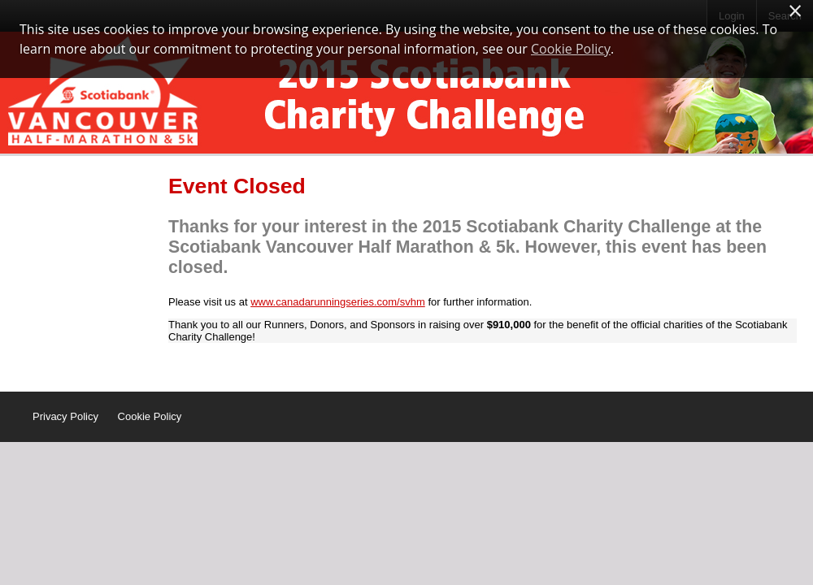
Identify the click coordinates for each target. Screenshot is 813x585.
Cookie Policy (150, 416)
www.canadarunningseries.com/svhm (337, 302)
